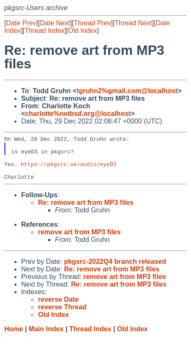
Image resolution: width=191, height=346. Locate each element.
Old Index (82, 30)
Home (13, 337)
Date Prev (21, 23)
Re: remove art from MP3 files (86, 211)
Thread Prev (92, 23)
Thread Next (133, 23)
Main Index (46, 337)
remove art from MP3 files (79, 240)
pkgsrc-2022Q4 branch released (115, 270)
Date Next (55, 23)
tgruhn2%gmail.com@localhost (126, 90)
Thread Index (44, 30)
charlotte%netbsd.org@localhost (78, 113)
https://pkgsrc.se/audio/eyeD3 (68, 170)
